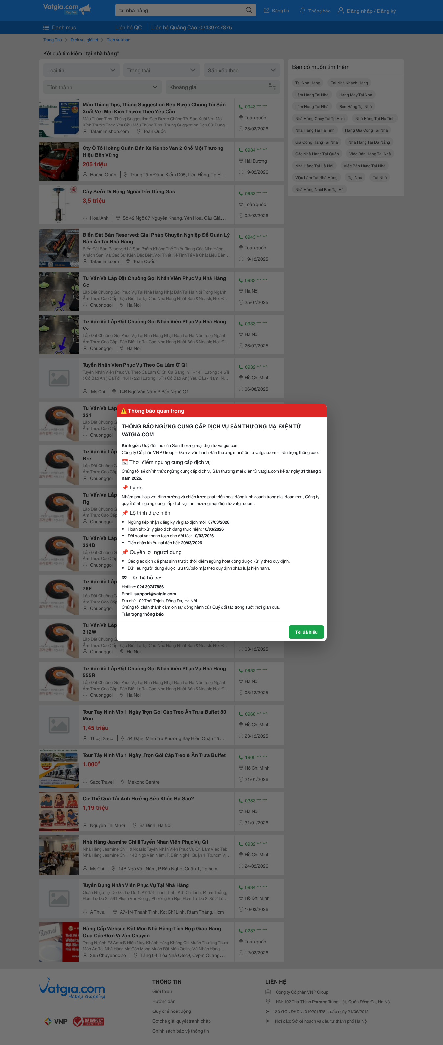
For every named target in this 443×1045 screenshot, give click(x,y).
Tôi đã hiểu (306, 632)
